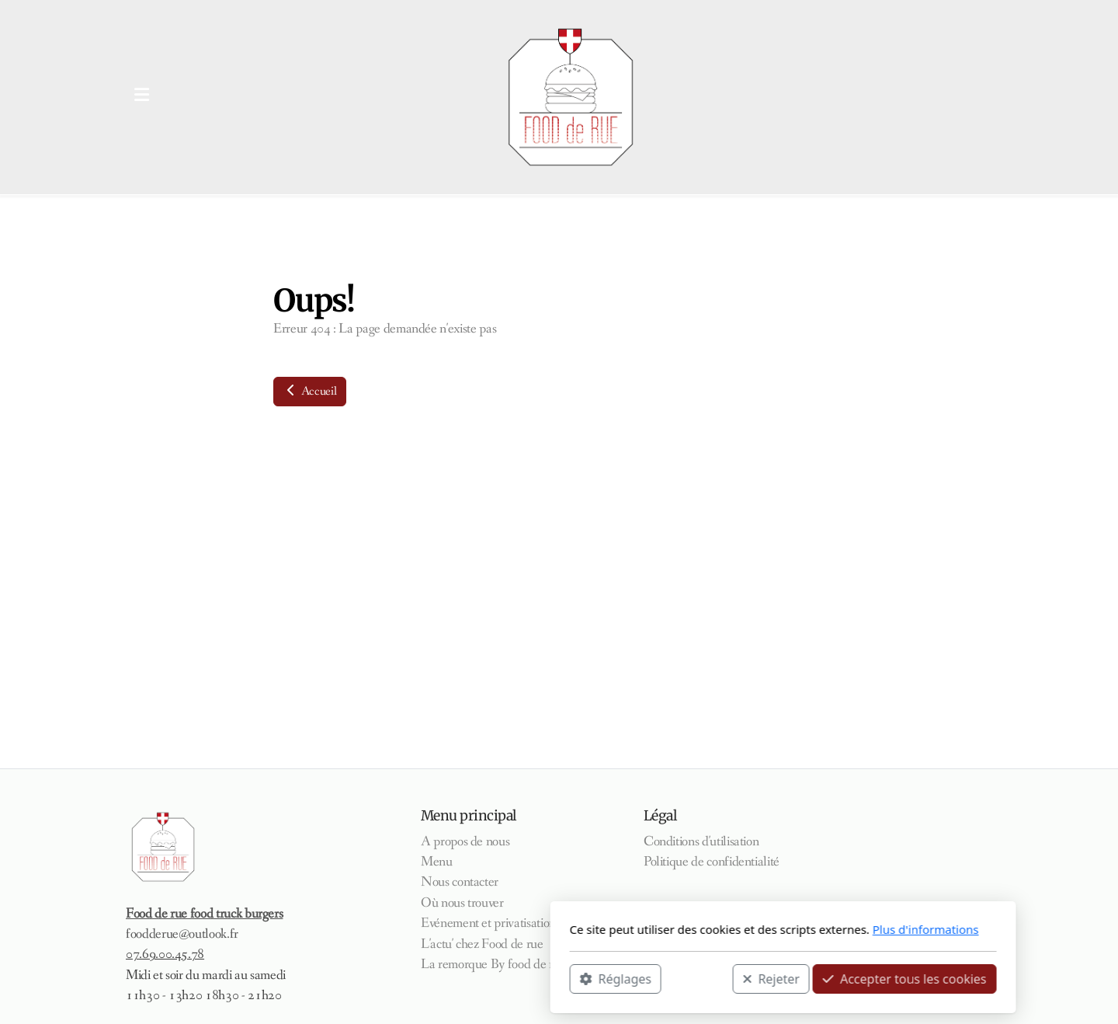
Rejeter (547, 978)
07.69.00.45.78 (165, 954)
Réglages (391, 978)
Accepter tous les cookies (680, 978)
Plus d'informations (701, 929)
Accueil (309, 391)
